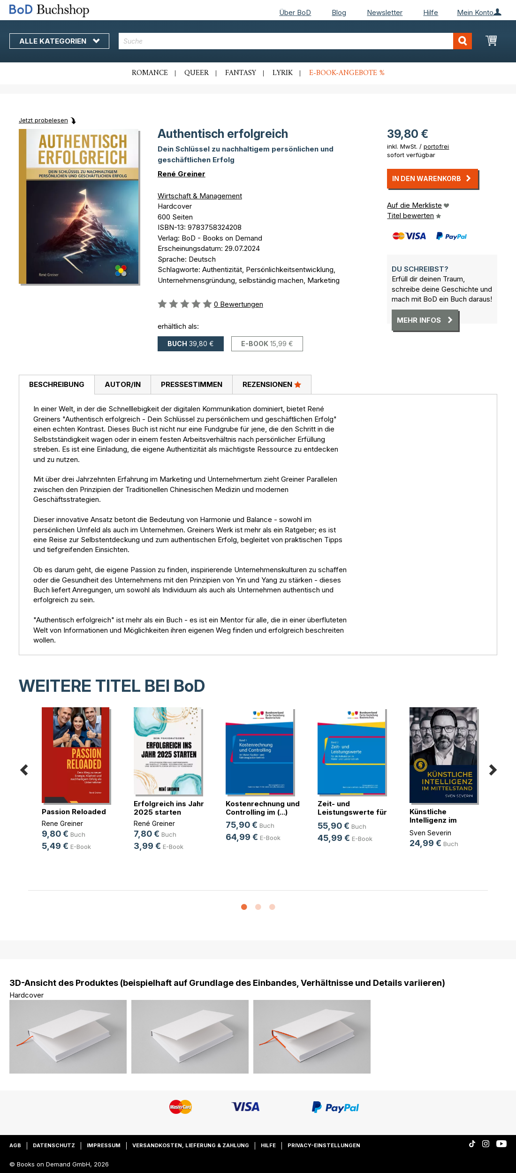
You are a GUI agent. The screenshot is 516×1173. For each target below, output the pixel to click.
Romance (150, 73)
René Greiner (181, 173)
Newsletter (384, 12)
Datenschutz (54, 1145)
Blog (339, 12)
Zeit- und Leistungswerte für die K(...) (352, 812)
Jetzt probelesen (43, 120)
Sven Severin (430, 833)
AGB (15, 1145)
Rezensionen (272, 384)
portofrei (436, 146)
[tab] (56, 385)
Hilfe (430, 12)
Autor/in (123, 384)
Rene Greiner (62, 823)
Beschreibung (56, 384)
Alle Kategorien (59, 41)
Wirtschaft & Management (200, 195)
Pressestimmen (191, 384)
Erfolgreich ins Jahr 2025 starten (169, 808)
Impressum (104, 1145)
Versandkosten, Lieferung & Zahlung (190, 1145)
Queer (196, 73)
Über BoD (295, 12)
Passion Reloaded (74, 811)
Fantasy (240, 73)
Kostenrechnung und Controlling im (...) (263, 808)
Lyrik (283, 73)
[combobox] (295, 41)
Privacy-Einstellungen (324, 1145)
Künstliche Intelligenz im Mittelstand (433, 820)
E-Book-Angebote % (347, 73)
